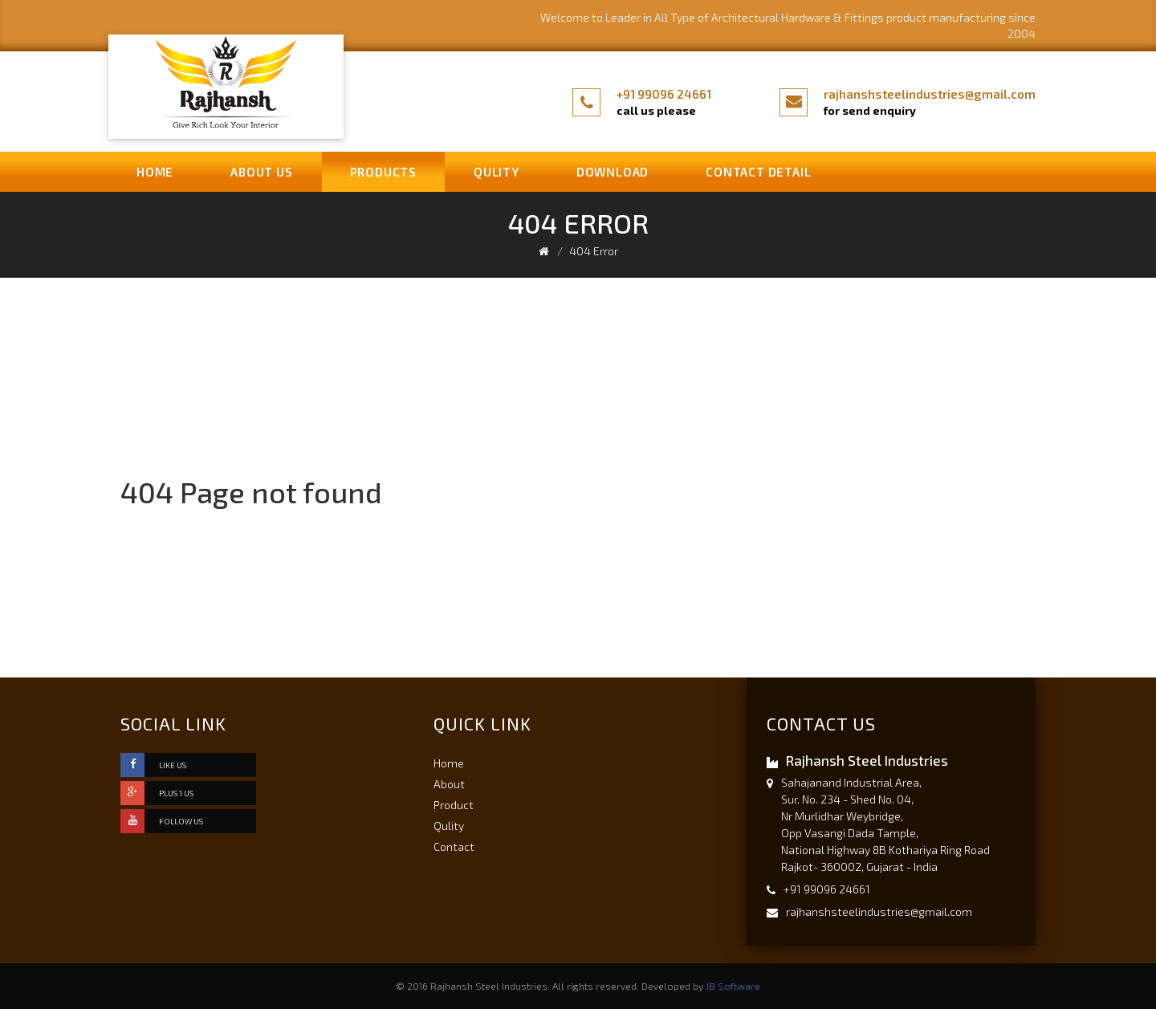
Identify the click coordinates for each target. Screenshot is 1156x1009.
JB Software (733, 985)
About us (261, 172)
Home (154, 172)
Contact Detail (758, 172)
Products (383, 172)
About (449, 784)
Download (612, 172)
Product (454, 805)
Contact (454, 846)
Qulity (496, 172)
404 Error (593, 251)
